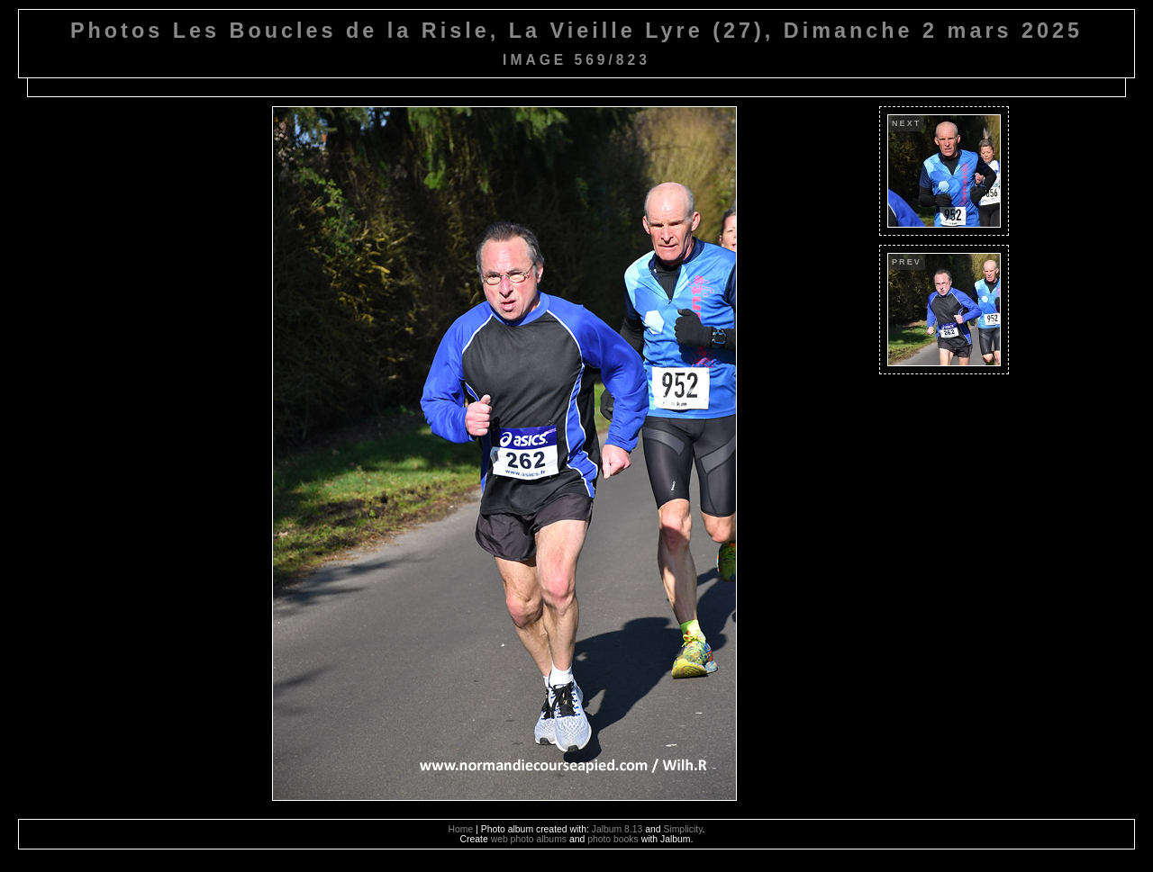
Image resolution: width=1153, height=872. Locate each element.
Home (461, 829)
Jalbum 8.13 (617, 829)
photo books (613, 839)
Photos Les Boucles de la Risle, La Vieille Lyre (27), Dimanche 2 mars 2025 (576, 30)
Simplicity (682, 829)
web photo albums (529, 839)
